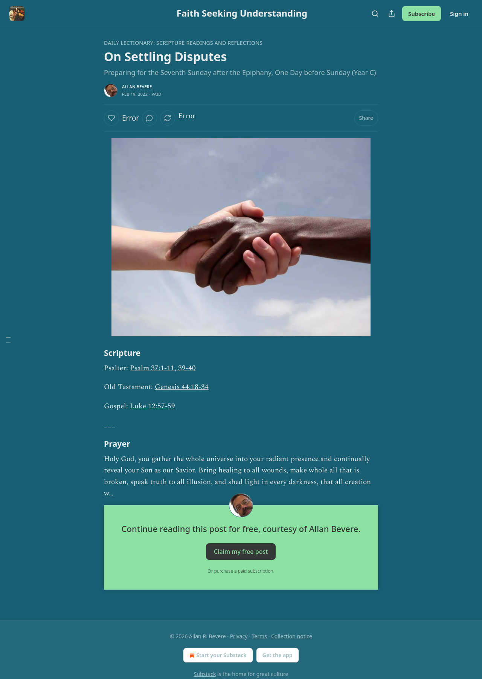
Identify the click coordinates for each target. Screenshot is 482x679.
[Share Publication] (391, 13)
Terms (259, 636)
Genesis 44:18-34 (182, 387)
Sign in (459, 13)
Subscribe (421, 13)
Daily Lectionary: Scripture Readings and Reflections (183, 42)
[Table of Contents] (8, 339)
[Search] (375, 13)
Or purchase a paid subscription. (241, 571)
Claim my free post (241, 551)
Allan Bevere (137, 86)
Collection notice (291, 636)
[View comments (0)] (149, 118)
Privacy (239, 636)
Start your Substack (217, 655)
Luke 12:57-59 (152, 406)
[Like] (111, 118)
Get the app (277, 655)
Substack (205, 673)
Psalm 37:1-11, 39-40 (163, 368)
